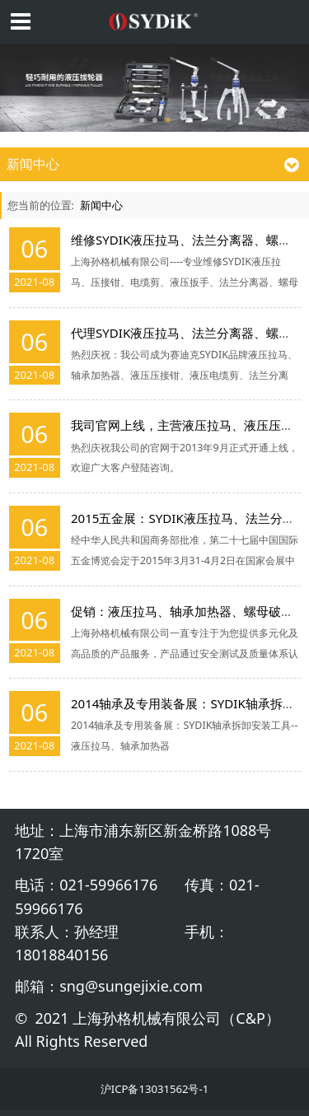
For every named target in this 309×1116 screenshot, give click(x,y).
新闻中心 (101, 205)
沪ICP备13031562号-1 (154, 1088)
